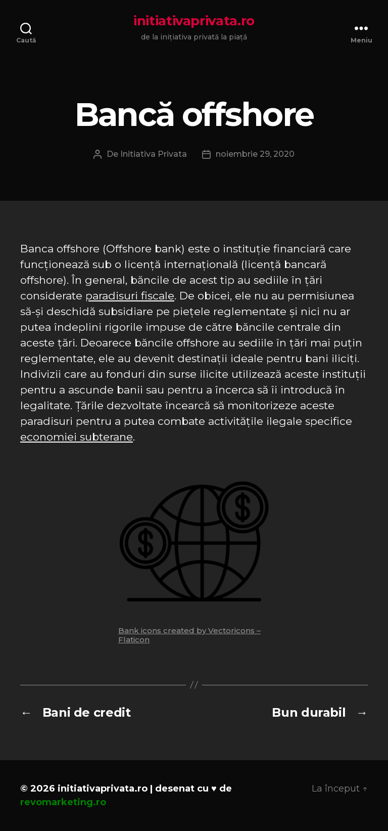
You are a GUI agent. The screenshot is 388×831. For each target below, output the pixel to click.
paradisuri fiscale (129, 295)
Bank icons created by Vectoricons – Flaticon (189, 635)
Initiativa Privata (153, 154)
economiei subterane (76, 436)
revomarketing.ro (63, 802)
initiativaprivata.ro (194, 20)
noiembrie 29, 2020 (255, 154)
